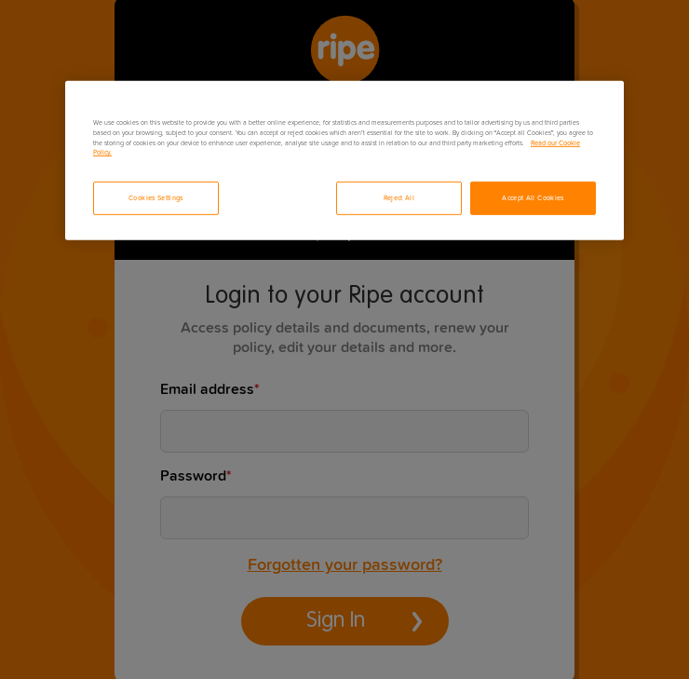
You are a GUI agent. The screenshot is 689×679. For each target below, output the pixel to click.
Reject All (399, 198)
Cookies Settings (155, 198)
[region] (344, 160)
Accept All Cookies (532, 198)
